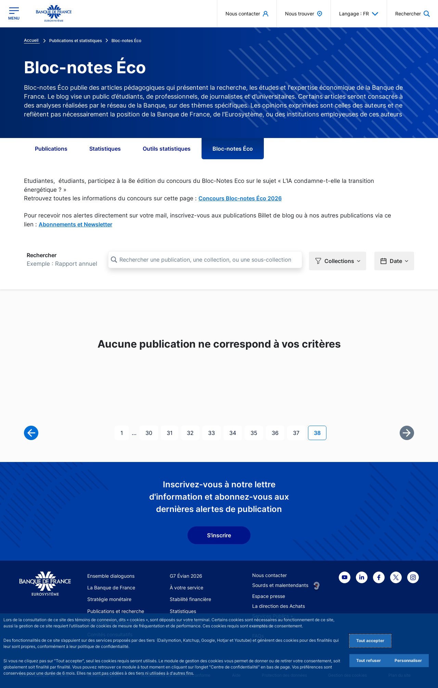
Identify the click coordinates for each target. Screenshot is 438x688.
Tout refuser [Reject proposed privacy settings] (368, 660)
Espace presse (268, 595)
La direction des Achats (278, 605)
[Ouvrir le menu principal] (14, 13)
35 (256, 431)
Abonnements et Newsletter (75, 224)
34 (235, 431)
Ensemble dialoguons (110, 574)
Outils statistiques (167, 148)
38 (319, 431)
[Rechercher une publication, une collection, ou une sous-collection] (205, 259)
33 (214, 431)
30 (151, 431)
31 (172, 431)
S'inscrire (219, 533)
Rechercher (41, 255)
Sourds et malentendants (280, 584)
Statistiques (105, 148)
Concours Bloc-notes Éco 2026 (240, 198)
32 (192, 431)
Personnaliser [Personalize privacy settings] (408, 660)
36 (277, 431)
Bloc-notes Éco (232, 148)
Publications (51, 148)
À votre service (186, 586)
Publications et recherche (115, 610)
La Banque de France (111, 586)
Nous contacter (269, 574)
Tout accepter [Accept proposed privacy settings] (370, 640)
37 (299, 431)
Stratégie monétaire (109, 598)
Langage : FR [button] (358, 13)
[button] (412, 13)
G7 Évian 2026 (186, 574)
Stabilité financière (190, 598)
